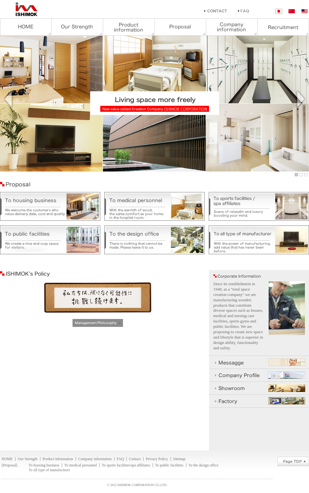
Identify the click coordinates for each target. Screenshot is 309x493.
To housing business (44, 465)
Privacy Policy (157, 459)
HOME (7, 459)
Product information (58, 459)
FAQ (120, 459)
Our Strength (27, 459)
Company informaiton (95, 459)
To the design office (204, 465)
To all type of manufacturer (49, 470)
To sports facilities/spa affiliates (126, 465)
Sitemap (179, 459)
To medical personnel (80, 465)
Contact (135, 459)
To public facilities (169, 465)
